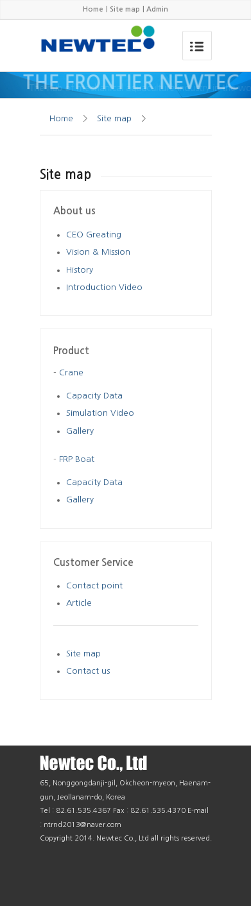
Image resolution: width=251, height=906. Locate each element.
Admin (157, 9)
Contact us (88, 671)
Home (93, 9)
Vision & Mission (98, 252)
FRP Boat (76, 459)
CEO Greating (93, 234)
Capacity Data (94, 395)
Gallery (80, 431)
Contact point (94, 585)
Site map (125, 9)
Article (79, 603)
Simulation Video (100, 413)
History (79, 270)
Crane (71, 372)
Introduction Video (104, 287)
